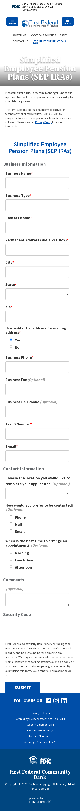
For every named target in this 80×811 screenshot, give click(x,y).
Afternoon (23, 567)
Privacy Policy (43, 122)
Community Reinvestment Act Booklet (39, 719)
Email (20, 531)
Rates (64, 35)
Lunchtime (24, 560)
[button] (12, 21)
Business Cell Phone (22, 401)
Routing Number (39, 736)
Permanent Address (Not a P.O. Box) (36, 240)
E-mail (10, 446)
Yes (17, 340)
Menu (12, 22)
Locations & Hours (43, 35)
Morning (22, 553)
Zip (8, 306)
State (10, 284)
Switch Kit (19, 35)
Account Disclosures (39, 725)
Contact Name (17, 217)
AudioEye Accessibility (38, 742)
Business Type (17, 195)
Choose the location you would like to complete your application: (37, 481)
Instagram (56, 700)
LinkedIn (64, 700)
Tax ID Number (17, 424)
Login (68, 22)
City (8, 262)
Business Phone (18, 357)
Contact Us (20, 41)
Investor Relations (52, 41)
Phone (20, 517)
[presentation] (37, 629)
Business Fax (16, 379)
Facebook (48, 700)
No (17, 347)
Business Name (18, 173)
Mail (18, 524)
